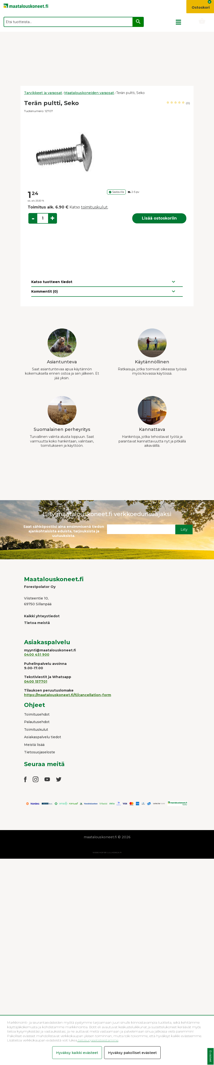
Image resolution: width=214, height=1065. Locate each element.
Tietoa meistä (37, 623)
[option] (107, 152)
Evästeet (210, 1056)
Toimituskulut (36, 729)
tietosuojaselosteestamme (97, 1040)
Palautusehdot (37, 722)
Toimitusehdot (37, 714)
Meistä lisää (34, 745)
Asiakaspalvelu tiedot (42, 737)
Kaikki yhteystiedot (42, 616)
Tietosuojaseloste (39, 752)
